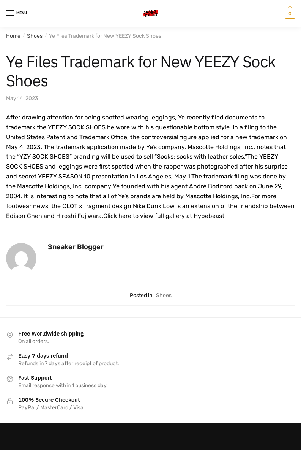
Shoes (35, 36)
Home (13, 36)
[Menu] (17, 13)
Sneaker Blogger (76, 247)
